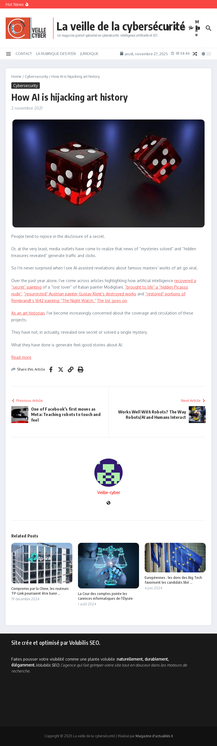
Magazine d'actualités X (154, 736)
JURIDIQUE (89, 53)
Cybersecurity (36, 76)
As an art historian (28, 313)
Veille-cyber (108, 492)
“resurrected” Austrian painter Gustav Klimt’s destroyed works (80, 293)
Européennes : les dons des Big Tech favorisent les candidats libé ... (173, 580)
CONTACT (24, 53)
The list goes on (112, 300)
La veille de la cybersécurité (121, 26)
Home (16, 76)
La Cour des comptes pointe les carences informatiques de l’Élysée (105, 596)
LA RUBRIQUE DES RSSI (56, 53)
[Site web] (108, 503)
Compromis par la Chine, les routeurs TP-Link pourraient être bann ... (40, 591)
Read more (21, 357)
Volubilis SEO (47, 665)
